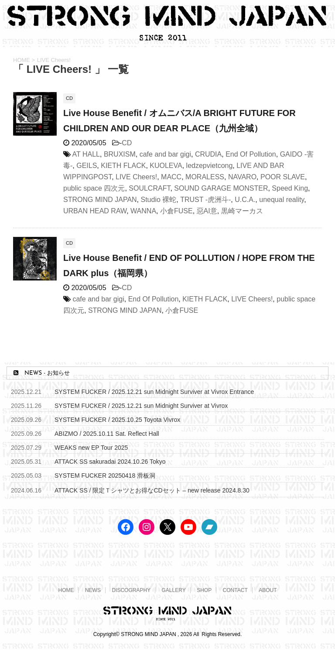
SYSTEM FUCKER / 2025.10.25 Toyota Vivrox (117, 419)
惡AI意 (207, 211)
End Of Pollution (251, 154)
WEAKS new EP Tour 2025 (91, 447)
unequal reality (281, 199)
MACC (171, 177)
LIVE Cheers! (136, 177)
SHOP (204, 590)
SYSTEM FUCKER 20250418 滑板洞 (105, 475)
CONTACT (235, 590)
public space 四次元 (94, 188)
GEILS (86, 165)
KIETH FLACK (123, 165)
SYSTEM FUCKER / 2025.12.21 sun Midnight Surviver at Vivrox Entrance (154, 391)
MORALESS (204, 177)
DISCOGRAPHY (131, 590)
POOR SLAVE (282, 177)
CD (127, 143)
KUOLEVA (166, 165)
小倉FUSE (176, 211)
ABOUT (268, 590)
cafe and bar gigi (165, 154)
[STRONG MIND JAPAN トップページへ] (167, 38)
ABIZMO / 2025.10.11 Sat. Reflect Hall (107, 433)
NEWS (93, 590)
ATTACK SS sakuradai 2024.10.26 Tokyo (110, 461)
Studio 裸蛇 (159, 199)
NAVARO (242, 177)
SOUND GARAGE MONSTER (221, 188)
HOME (66, 590)
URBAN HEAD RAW (94, 211)
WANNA (143, 211)
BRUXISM (120, 154)
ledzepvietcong (209, 165)
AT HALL (86, 154)
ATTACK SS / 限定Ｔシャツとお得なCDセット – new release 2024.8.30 (152, 490)
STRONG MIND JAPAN (100, 199)
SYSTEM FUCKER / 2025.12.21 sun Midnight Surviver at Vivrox (141, 405)
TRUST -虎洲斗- (205, 199)
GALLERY (174, 590)
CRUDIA (208, 154)
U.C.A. (245, 199)
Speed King (290, 188)
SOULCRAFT (149, 188)
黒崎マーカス (242, 211)
